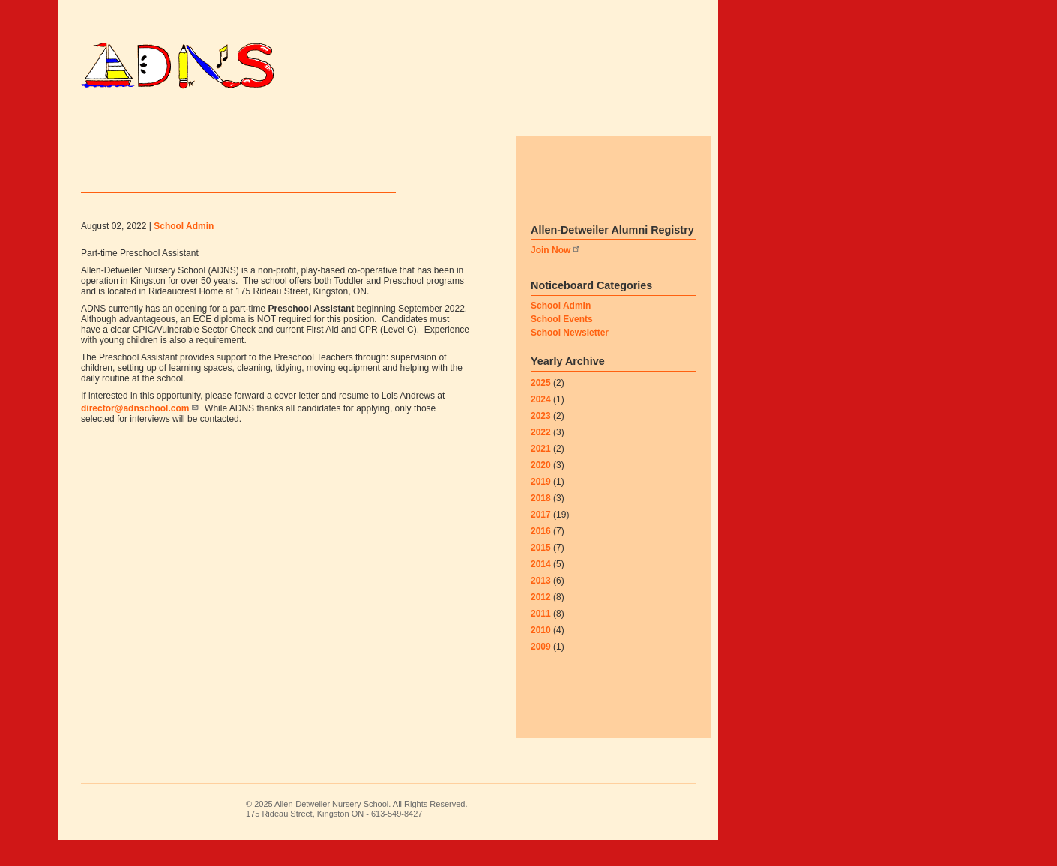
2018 (541, 523)
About (597, 119)
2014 (541, 589)
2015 (541, 573)
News (172, 119)
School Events (562, 344)
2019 (541, 507)
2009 (541, 672)
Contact (130, 145)
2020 (541, 490)
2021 (541, 474)
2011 (541, 639)
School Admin (561, 331)
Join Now (556, 276)
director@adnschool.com (140, 436)
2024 (541, 425)
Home (114, 119)
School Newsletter (570, 358)
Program (337, 119)
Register (418, 119)
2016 (541, 556)
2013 (541, 606)
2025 (541, 408)
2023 (541, 441)
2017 (541, 540)
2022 (541, 457)
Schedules (248, 119)
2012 (541, 622)
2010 (541, 655)
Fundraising (512, 119)
